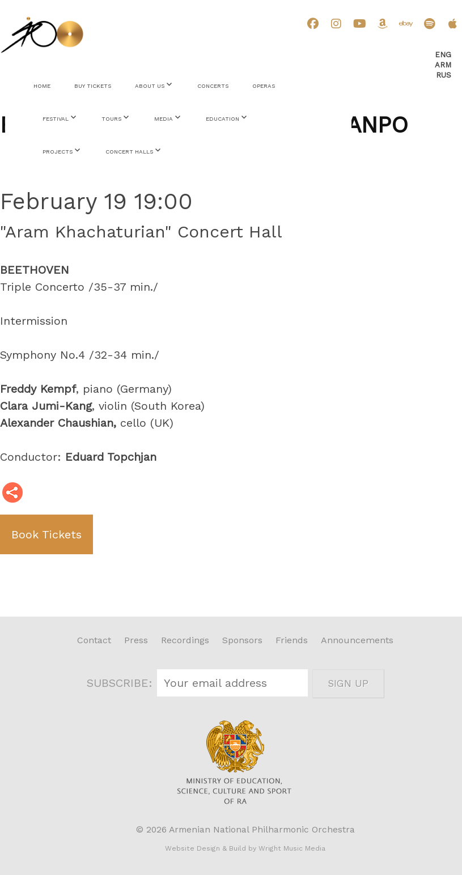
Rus (443, 75)
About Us (149, 86)
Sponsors (242, 640)
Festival (56, 119)
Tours (111, 119)
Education (222, 119)
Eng (443, 54)
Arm (443, 65)
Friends (291, 640)
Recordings (185, 640)
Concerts (212, 86)
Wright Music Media (291, 848)
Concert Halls (129, 151)
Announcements (357, 640)
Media (163, 119)
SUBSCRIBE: (121, 683)
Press (136, 640)
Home (41, 86)
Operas (263, 86)
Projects (58, 151)
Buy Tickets (92, 86)
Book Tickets (46, 534)
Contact (94, 640)
